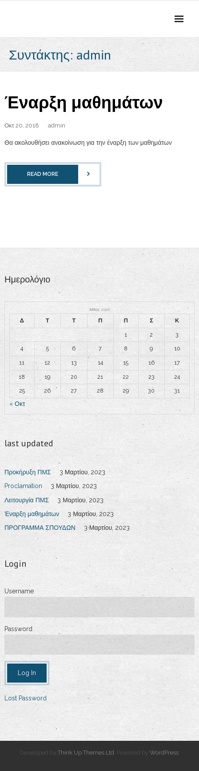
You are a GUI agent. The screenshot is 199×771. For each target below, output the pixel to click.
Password (18, 628)
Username (19, 591)
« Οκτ (17, 403)
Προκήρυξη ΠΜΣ (27, 472)
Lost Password (25, 698)
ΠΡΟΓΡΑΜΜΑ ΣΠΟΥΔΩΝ (40, 527)
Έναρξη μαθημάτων (83, 102)
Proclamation (23, 485)
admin (56, 125)
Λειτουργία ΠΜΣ (26, 500)
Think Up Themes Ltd (86, 752)
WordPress (164, 752)
